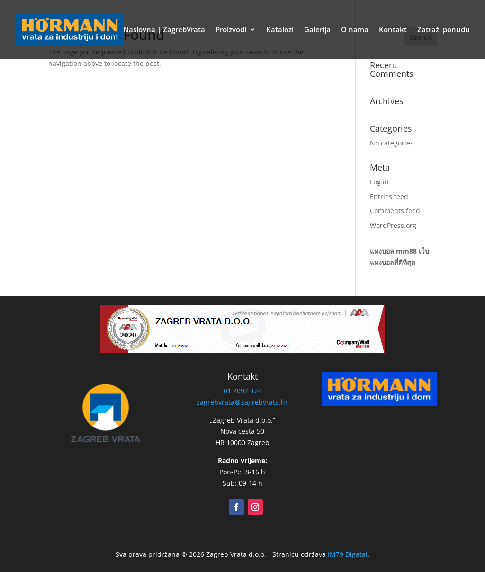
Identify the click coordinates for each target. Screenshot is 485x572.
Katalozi (280, 30)
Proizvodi (231, 30)
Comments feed (395, 210)
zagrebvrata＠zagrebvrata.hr (242, 402)
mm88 (406, 250)
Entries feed (389, 196)
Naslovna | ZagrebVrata (164, 30)
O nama (354, 30)
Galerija (317, 30)
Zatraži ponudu (443, 30)
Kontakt (393, 30)
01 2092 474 (242, 390)
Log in (379, 181)
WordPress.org (393, 225)
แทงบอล (382, 250)
